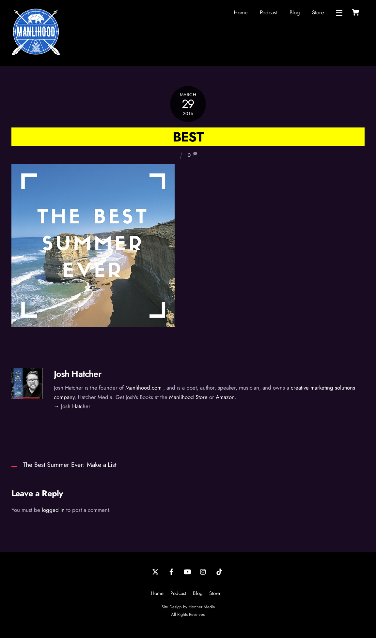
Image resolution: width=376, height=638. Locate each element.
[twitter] (155, 571)
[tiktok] (219, 571)
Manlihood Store (188, 397)
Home (241, 12)
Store (318, 12)
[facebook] (171, 571)
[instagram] (203, 571)
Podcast (268, 12)
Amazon (225, 397)
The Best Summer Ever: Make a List (70, 464)
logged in (53, 510)
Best (188, 136)
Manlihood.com (143, 388)
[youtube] (187, 571)
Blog (295, 12)
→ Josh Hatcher (72, 406)
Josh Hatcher (78, 373)
